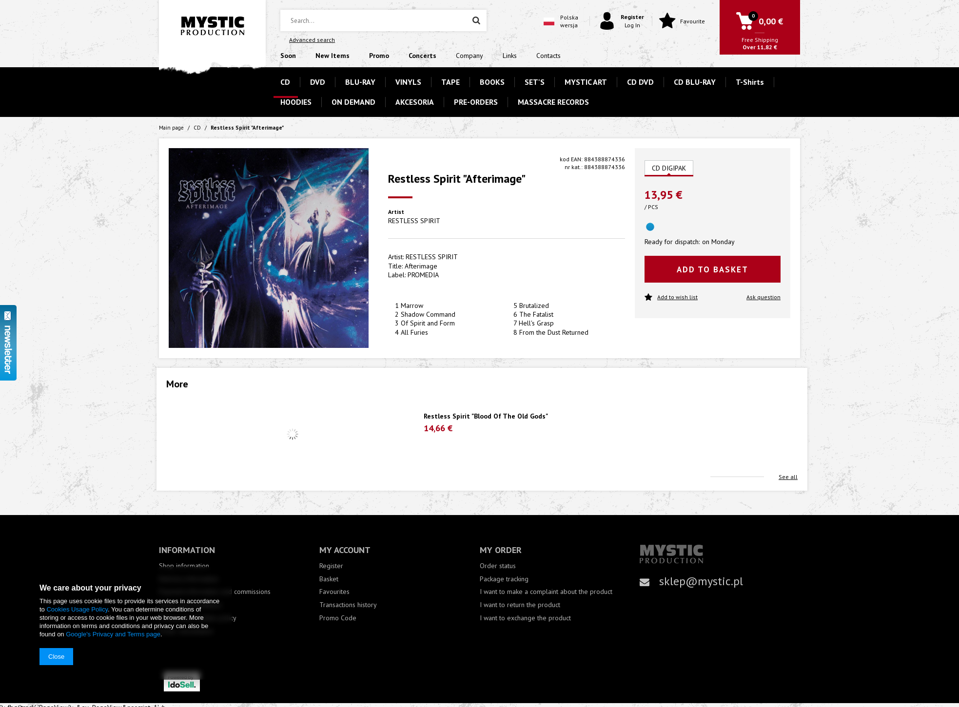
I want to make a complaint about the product (546, 592)
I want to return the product (520, 605)
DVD (317, 82)
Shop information (184, 566)
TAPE (450, 82)
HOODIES (296, 102)
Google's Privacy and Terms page (113, 634)
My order (501, 549)
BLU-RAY (360, 82)
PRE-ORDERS (476, 102)
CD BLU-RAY (695, 82)
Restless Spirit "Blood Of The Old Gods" (486, 416)
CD (285, 82)
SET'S (535, 82)
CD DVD (640, 82)
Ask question (763, 297)
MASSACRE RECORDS (553, 102)
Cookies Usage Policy (76, 609)
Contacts (548, 55)
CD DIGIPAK (669, 168)
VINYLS (408, 82)
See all (788, 476)
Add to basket (712, 269)
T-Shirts (750, 82)
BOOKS (492, 82)
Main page (171, 127)
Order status (498, 566)
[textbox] (383, 20)
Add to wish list (671, 297)
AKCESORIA (414, 102)
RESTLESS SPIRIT (414, 220)
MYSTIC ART (586, 82)
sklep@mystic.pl (701, 581)
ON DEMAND (353, 102)
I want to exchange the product (525, 618)
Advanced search (312, 39)
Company (469, 55)
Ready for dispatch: (672, 241)
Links (510, 55)
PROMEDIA (423, 274)
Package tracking (504, 579)
